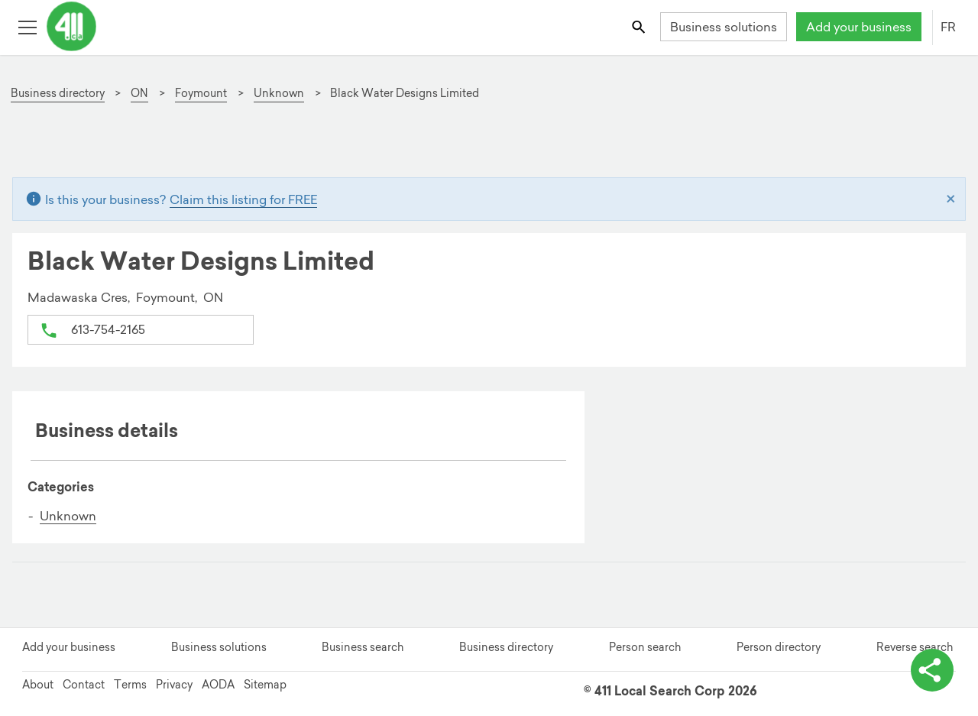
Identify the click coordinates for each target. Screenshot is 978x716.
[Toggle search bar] (640, 26)
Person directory (779, 647)
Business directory (506, 647)
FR (948, 26)
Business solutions (723, 26)
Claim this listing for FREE (243, 199)
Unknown (68, 515)
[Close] (951, 199)
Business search (362, 647)
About (37, 685)
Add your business (859, 26)
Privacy (174, 685)
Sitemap (265, 685)
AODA (218, 685)
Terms (130, 685)
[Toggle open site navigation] (27, 26)
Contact (84, 685)
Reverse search (914, 647)
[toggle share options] (932, 670)
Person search (645, 647)
